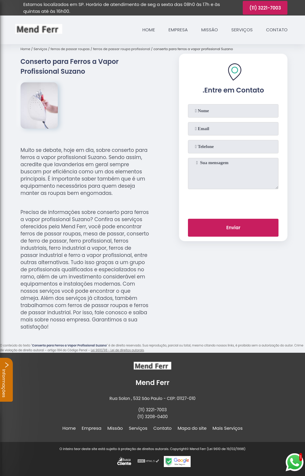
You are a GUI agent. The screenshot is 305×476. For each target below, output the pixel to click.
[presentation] (233, 202)
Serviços (242, 30)
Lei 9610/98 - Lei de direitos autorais (117, 350)
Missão (209, 30)
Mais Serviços (228, 428)
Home (148, 30)
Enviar (233, 227)
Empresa (178, 30)
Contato (276, 30)
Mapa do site (192, 428)
